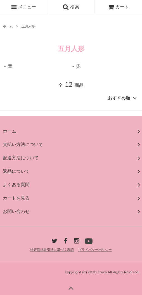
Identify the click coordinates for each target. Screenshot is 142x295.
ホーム (8, 26)
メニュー (23, 7)
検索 (71, 7)
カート (118, 6)
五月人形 (28, 26)
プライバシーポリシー (95, 250)
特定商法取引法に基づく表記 (52, 250)
